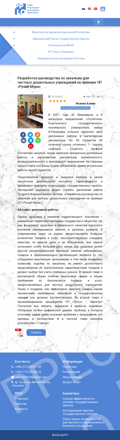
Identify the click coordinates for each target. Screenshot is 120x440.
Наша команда (72, 377)
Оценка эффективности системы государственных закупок (80, 402)
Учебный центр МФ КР (61, 45)
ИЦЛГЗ (64, 435)
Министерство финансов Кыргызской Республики (61, 32)
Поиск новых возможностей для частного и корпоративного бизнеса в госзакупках (83, 422)
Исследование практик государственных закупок (80, 412)
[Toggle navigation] (98, 22)
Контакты (21, 409)
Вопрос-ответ (72, 382)
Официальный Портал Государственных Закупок (61, 38)
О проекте (21, 398)
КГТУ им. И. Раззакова (61, 51)
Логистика (69, 366)
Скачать (36, 332)
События (20, 403)
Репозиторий (71, 372)
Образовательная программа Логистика (61, 58)
